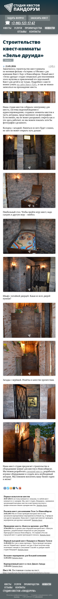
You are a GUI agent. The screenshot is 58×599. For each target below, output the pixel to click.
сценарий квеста (34, 471)
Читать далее (41, 505)
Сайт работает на (33, 597)
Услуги (18, 28)
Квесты (7, 28)
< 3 (50, 66)
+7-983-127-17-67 (23, 23)
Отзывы (21, 31)
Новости (8, 60)
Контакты (35, 31)
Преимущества (33, 28)
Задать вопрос (15, 18)
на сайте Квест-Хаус (27, 84)
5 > (53, 66)
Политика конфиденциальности (17, 595)
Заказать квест (39, 18)
